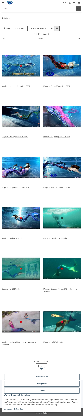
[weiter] (79, 39)
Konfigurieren (42, 384)
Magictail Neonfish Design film (55, 238)
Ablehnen (41, 390)
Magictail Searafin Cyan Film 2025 (56, 187)
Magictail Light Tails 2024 (53, 342)
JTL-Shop (45, 413)
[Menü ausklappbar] (3, 1)
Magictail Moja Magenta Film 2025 (56, 137)
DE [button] (63, 2)
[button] (70, 2)
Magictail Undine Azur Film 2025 (14, 238)
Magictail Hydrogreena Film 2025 (15, 137)
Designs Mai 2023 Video (11, 289)
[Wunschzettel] (74, 2)
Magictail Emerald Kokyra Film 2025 (16, 86)
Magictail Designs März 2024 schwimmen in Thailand (19, 343)
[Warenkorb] (78, 2)
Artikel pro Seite (37, 28)
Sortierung (19, 28)
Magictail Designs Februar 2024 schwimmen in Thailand (61, 290)
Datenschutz (18, 409)
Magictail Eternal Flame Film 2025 (56, 86)
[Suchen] (39, 8)
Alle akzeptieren (42, 377)
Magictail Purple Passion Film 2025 (15, 187)
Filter (7, 28)
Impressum (8, 409)
